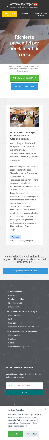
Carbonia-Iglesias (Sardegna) (21, 240)
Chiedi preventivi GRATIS (24, 78)
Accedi (25, 13)
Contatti (11, 295)
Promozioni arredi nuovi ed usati (21, 327)
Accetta (15, 434)
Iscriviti (24, 392)
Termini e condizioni (16, 299)
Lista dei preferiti (15, 303)
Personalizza (32, 434)
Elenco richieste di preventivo (20, 346)
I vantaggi (12, 339)
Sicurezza (12, 323)
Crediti (11, 343)
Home (19, 66)
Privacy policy (13, 307)
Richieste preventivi (31, 66)
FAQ (10, 319)
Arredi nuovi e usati (9, 14)
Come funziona (14, 315)
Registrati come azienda (41, 14)
